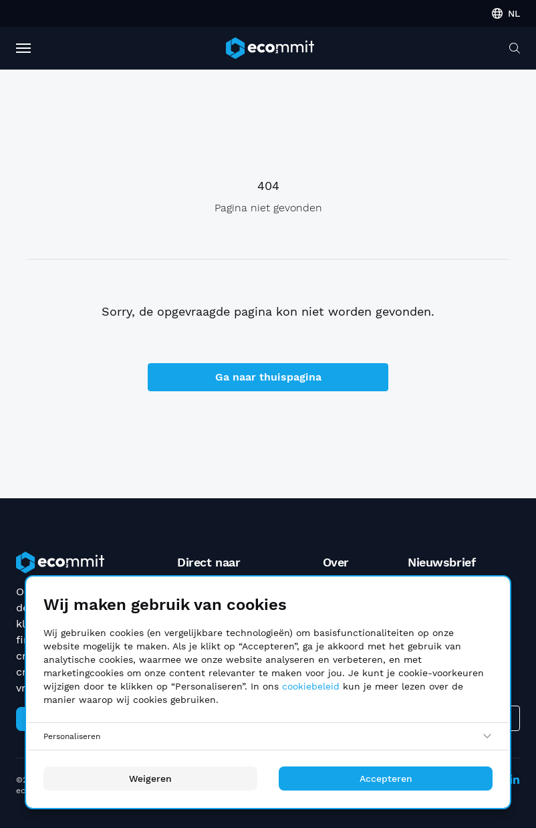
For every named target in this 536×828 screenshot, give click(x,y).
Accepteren (386, 778)
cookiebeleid (311, 686)
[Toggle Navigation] (23, 48)
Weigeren (150, 778)
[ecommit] (270, 48)
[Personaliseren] (268, 736)
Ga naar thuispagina (268, 377)
